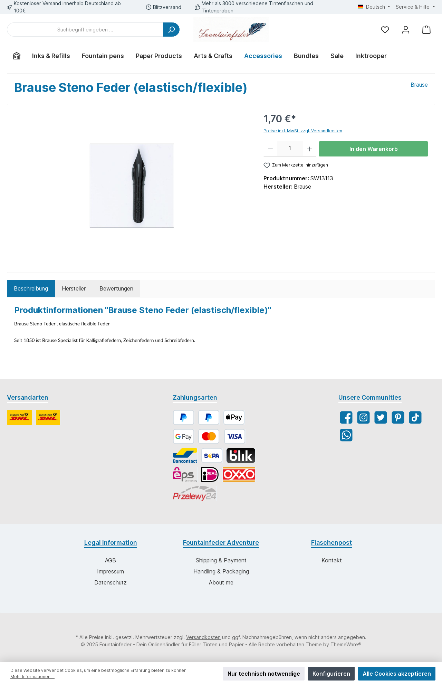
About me (221, 582)
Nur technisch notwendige (264, 673)
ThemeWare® (346, 644)
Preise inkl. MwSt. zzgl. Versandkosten (302, 130)
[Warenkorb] (426, 29)
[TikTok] (415, 417)
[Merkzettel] (385, 29)
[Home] (16, 56)
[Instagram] (363, 417)
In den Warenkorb (373, 148)
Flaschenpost (331, 542)
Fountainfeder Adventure (221, 542)
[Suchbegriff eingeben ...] (85, 29)
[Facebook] (346, 417)
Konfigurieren (331, 673)
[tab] (31, 288)
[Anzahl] (290, 148)
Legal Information (110, 542)
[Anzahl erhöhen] (309, 148)
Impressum (110, 571)
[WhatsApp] (346, 435)
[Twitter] (380, 417)
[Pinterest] (398, 417)
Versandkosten (203, 637)
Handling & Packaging (221, 571)
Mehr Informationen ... (32, 676)
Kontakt (331, 560)
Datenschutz (110, 582)
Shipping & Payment (221, 560)
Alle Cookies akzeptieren (397, 673)
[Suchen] (171, 29)
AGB (110, 560)
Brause (419, 84)
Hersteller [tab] (74, 288)
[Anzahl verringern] (270, 148)
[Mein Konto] (405, 29)
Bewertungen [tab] (116, 288)
